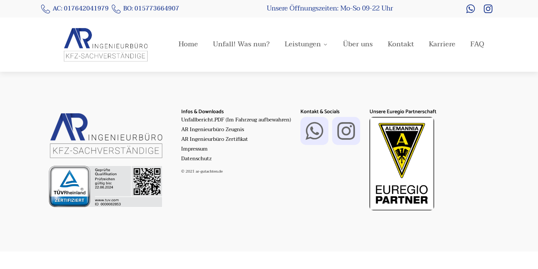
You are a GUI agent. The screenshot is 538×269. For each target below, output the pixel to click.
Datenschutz (196, 159)
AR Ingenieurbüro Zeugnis (212, 130)
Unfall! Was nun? (241, 44)
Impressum (194, 149)
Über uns (358, 44)
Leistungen (306, 44)
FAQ (477, 44)
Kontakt (401, 44)
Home (188, 44)
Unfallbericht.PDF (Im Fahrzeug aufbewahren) (236, 120)
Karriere (442, 44)
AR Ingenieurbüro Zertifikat (214, 139)
